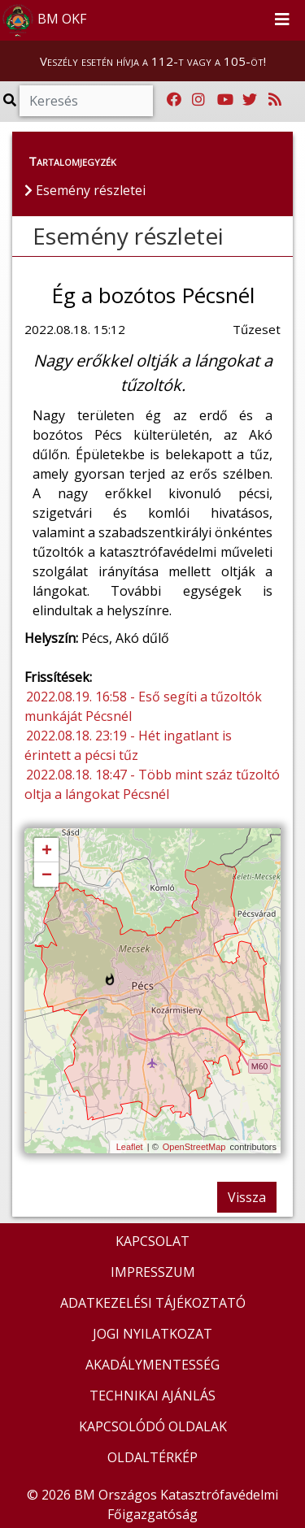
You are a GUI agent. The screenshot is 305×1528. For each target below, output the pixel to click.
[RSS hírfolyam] (275, 100)
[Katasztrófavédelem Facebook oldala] (174, 100)
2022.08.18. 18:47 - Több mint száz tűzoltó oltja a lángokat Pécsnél (152, 784)
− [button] (46, 875)
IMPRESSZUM (153, 1272)
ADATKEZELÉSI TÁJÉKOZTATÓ (153, 1303)
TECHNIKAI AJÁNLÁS (152, 1395)
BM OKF (44, 20)
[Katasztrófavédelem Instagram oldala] (198, 100)
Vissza (247, 1197)
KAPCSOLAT (152, 1241)
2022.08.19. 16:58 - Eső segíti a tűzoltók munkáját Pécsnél (143, 706)
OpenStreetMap (194, 1147)
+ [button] (46, 851)
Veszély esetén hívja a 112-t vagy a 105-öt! (153, 61)
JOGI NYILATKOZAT (152, 1334)
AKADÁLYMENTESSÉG (152, 1365)
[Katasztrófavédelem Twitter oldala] (250, 100)
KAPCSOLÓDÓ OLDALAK (153, 1426)
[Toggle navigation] (282, 20)
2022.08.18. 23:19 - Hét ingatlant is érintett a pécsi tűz (128, 745)
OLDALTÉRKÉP (152, 1457)
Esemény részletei (128, 235)
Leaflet (129, 1147)
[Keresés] (86, 100)
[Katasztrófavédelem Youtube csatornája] (225, 100)
